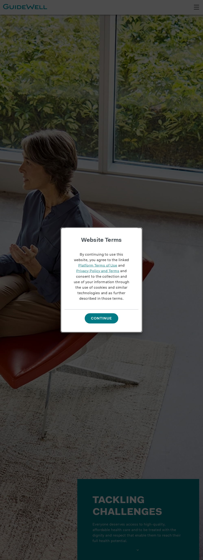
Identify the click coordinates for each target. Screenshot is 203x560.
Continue (101, 318)
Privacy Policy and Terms (97, 271)
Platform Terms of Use (97, 265)
